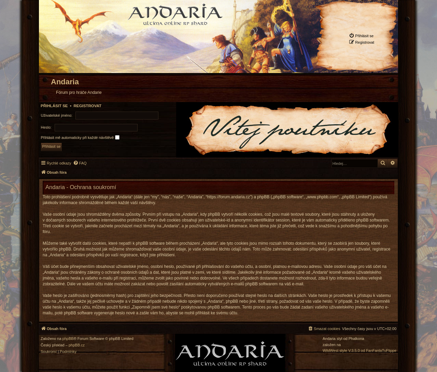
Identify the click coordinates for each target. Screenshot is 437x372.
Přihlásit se (54, 106)
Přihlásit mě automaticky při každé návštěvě (80, 137)
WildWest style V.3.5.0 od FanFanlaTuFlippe (359, 350)
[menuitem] (361, 36)
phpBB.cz (77, 345)
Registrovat (87, 106)
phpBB (68, 338)
